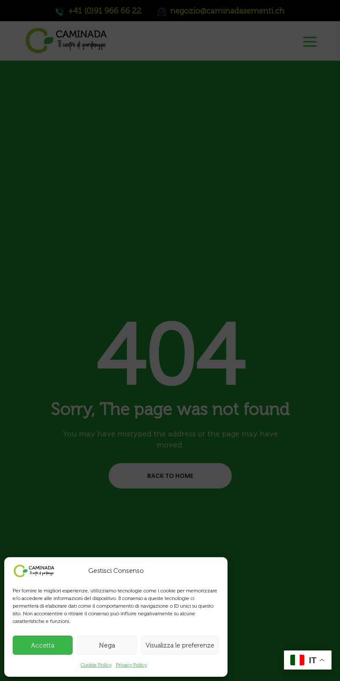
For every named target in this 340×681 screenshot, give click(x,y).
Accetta (42, 645)
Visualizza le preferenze (180, 645)
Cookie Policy (96, 665)
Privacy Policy (131, 665)
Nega (107, 645)
